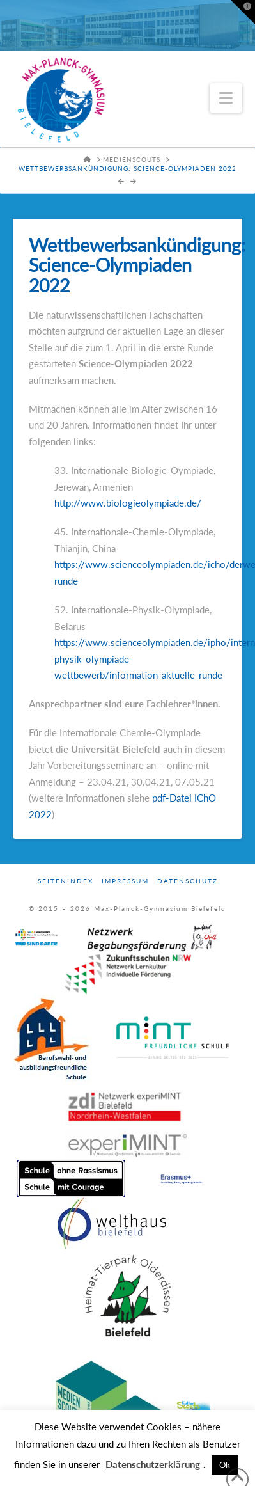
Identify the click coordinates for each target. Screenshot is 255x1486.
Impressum (125, 881)
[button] (226, 98)
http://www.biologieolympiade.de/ (127, 503)
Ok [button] (224, 1465)
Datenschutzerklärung (152, 1464)
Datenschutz (187, 881)
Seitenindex (65, 881)
